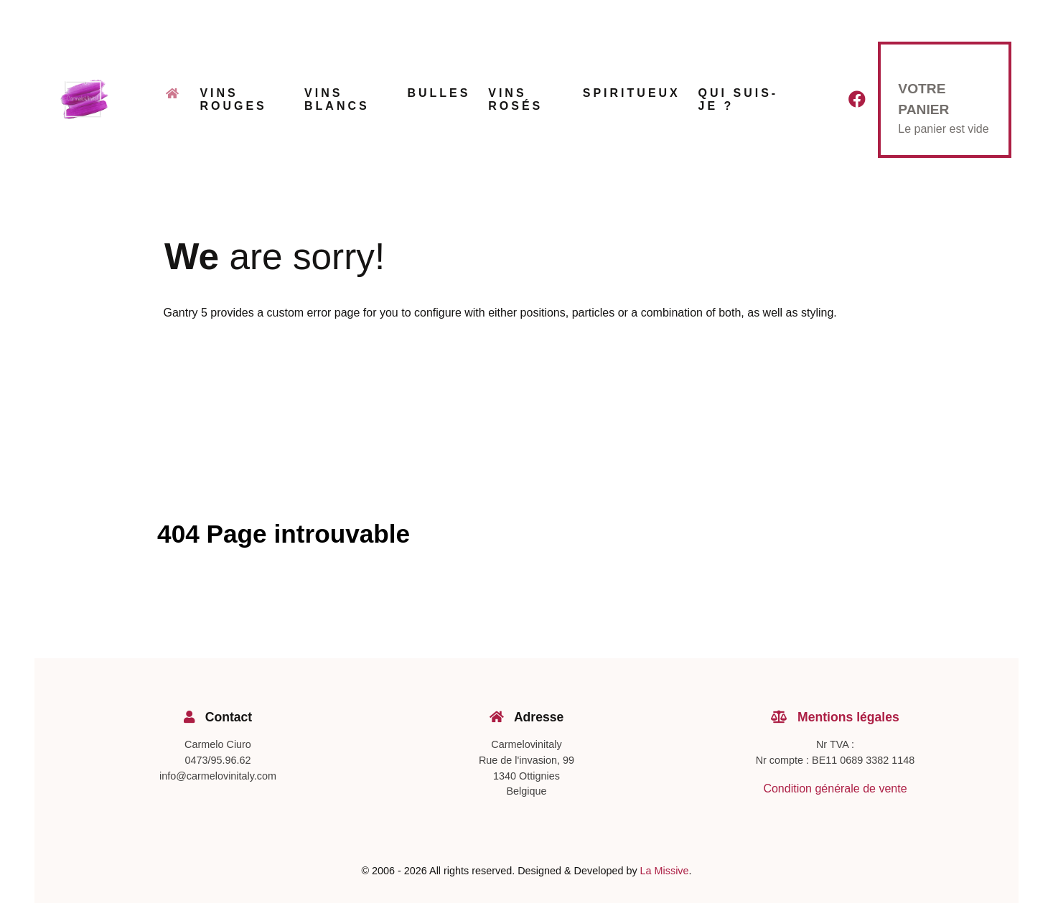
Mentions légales (835, 717)
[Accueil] (174, 99)
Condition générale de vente (835, 788)
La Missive (664, 870)
